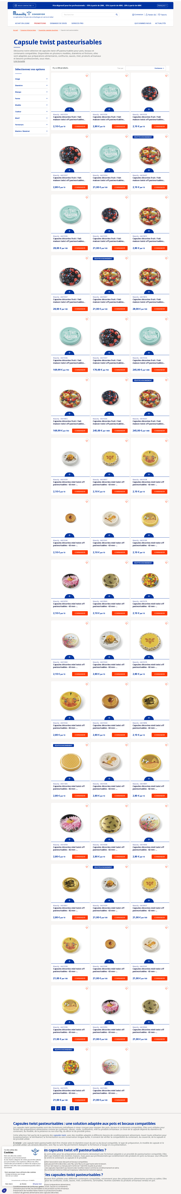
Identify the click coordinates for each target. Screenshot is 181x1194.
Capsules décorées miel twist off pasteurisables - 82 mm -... (108, 665)
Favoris (162, 15)
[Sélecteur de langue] (162, 5)
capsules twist (59, 1135)
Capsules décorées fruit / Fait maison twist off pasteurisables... (69, 118)
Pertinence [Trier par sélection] (160, 68)
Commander (80, 126)
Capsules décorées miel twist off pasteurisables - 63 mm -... (69, 483)
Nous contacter (24, 5)
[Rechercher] (90, 14)
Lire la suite (19, 61)
